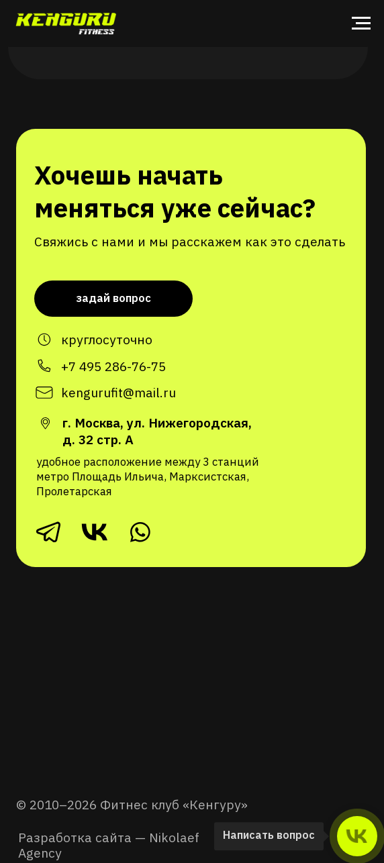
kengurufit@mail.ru (118, 392)
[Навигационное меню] (361, 23)
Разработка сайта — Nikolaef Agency (108, 845)
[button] (113, 299)
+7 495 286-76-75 (113, 366)
